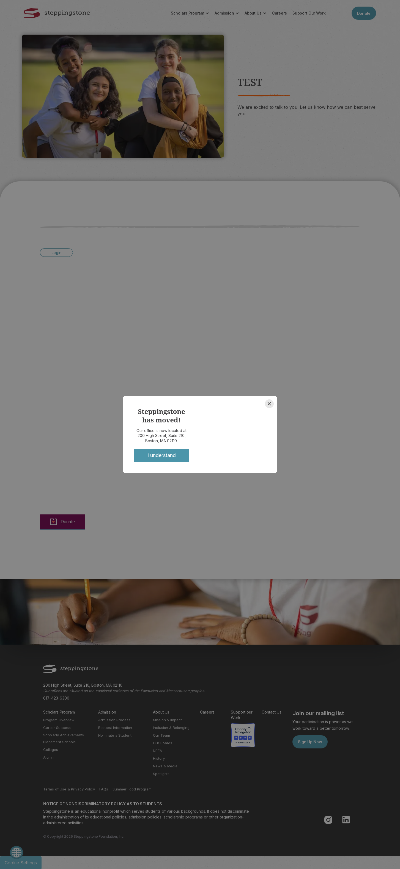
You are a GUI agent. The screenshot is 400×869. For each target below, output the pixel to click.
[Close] (269, 403)
